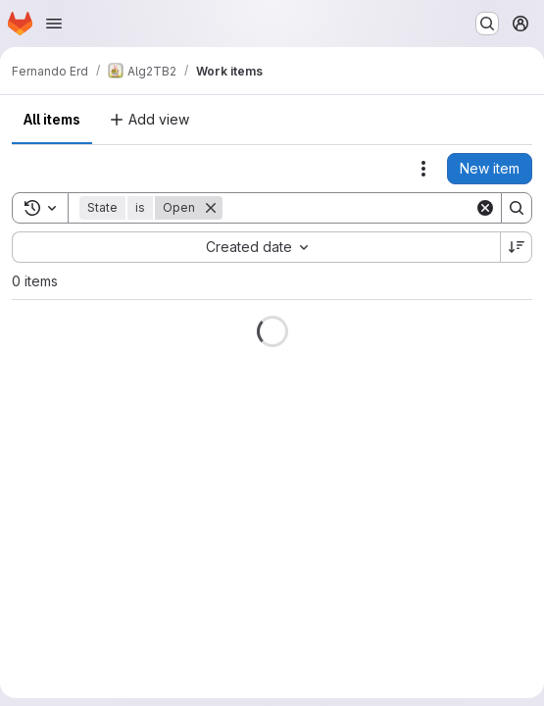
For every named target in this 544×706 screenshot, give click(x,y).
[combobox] (256, 247)
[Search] (348, 208)
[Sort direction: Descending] (516, 247)
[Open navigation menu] (54, 23)
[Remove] (211, 208)
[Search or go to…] (487, 23)
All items (52, 119)
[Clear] (485, 208)
